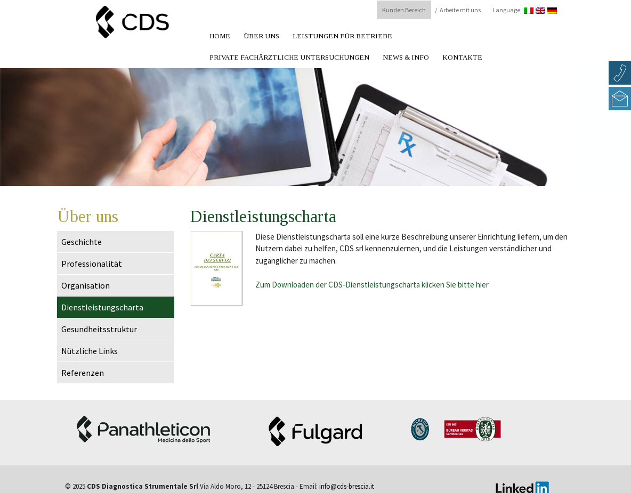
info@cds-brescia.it (346, 486)
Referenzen (82, 372)
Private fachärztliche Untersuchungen (289, 57)
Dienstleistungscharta (102, 307)
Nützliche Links (89, 351)
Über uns (261, 36)
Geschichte (81, 241)
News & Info (406, 57)
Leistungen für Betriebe (342, 36)
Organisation (85, 285)
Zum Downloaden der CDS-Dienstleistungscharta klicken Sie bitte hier (372, 285)
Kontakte (462, 57)
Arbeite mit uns (460, 10)
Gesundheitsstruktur (99, 329)
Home (219, 36)
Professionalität (91, 263)
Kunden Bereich (404, 10)
